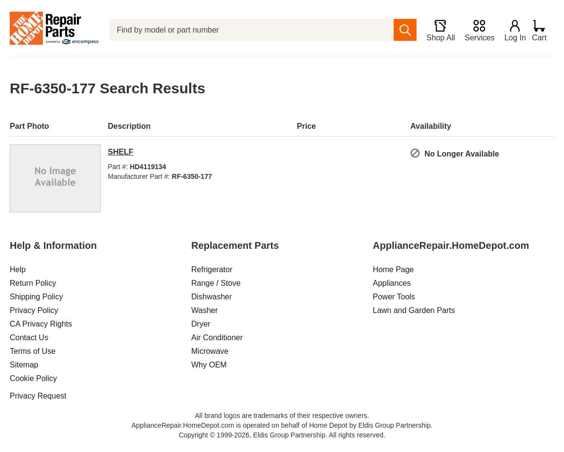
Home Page (393, 269)
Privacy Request (38, 396)
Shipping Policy (36, 297)
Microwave (209, 351)
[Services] (475, 30)
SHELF (120, 152)
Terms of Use (32, 351)
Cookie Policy (33, 378)
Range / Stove (215, 283)
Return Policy (33, 283)
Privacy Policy (34, 310)
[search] (401, 30)
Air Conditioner (217, 337)
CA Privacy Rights (41, 324)
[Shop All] (436, 30)
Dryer (200, 324)
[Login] (511, 30)
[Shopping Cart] (542, 30)
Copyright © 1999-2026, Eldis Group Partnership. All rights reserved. (282, 435)
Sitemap (24, 365)
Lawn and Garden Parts (414, 310)
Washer (204, 310)
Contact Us (29, 337)
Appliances (392, 283)
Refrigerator (211, 269)
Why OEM (209, 365)
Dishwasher (211, 297)
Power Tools (394, 297)
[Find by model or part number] (249, 30)
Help (18, 269)
